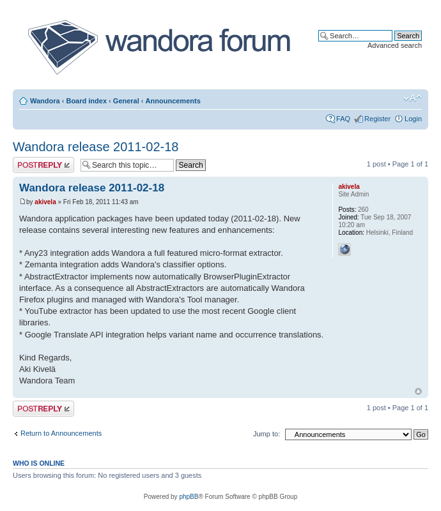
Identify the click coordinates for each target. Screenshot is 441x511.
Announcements (173, 101)
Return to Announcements (61, 433)
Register (377, 118)
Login (413, 118)
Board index (86, 101)
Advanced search (395, 45)
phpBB (188, 496)
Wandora (45, 101)
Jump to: (266, 434)
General (126, 101)
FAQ (343, 118)
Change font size (412, 98)
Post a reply (43, 165)
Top (418, 391)
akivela (45, 201)
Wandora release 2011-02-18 (95, 147)
